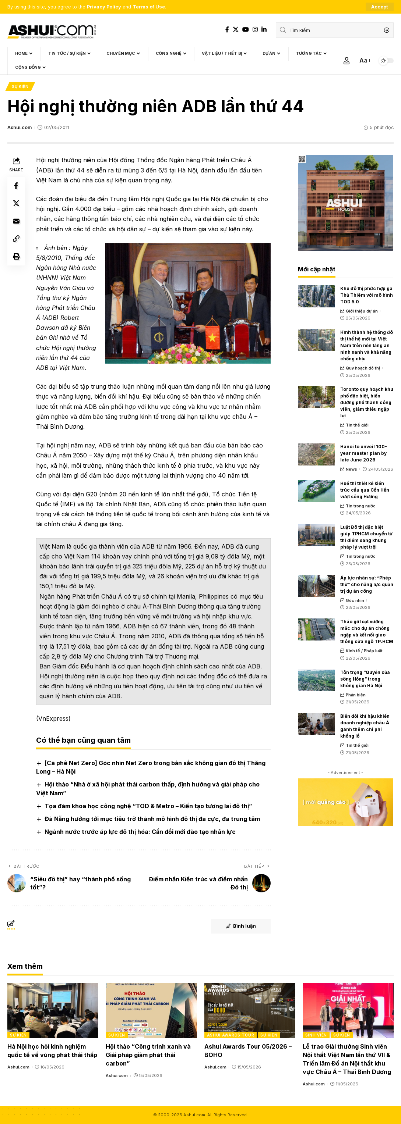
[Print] (16, 256)
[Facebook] (227, 30)
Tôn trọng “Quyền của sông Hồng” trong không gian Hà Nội (365, 679)
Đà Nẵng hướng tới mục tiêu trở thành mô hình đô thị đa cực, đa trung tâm (152, 819)
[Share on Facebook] (16, 186)
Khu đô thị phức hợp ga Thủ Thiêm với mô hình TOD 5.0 (366, 295)
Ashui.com (19, 127)
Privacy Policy (104, 7)
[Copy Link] (16, 239)
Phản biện (356, 694)
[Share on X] (16, 204)
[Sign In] (346, 60)
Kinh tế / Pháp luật (364, 650)
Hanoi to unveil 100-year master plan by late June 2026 (363, 453)
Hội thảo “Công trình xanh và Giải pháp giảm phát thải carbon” (148, 1055)
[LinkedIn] (264, 30)
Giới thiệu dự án (362, 311)
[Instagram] (255, 30)
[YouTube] (245, 30)
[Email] (16, 221)
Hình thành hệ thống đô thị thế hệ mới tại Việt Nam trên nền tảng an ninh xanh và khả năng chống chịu (366, 345)
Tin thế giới (357, 425)
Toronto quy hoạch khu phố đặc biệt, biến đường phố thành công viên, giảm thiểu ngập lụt (366, 403)
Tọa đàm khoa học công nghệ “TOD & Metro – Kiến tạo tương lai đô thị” (148, 806)
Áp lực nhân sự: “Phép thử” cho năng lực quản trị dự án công (366, 584)
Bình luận (240, 926)
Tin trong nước (361, 506)
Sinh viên (316, 1035)
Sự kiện (20, 86)
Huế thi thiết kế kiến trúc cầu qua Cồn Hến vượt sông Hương (364, 490)
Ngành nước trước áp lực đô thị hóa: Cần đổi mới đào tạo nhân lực (140, 831)
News (351, 469)
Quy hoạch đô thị (363, 368)
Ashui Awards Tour (230, 1035)
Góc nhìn (355, 600)
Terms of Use (149, 7)
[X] (235, 30)
